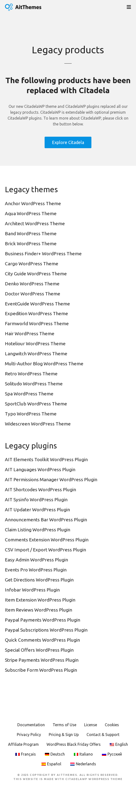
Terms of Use (64, 725)
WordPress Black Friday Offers (74, 744)
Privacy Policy (29, 734)
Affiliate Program (23, 744)
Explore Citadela (68, 142)
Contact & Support (103, 734)
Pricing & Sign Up (64, 734)
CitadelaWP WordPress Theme (94, 779)
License (90, 725)
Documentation (31, 725)
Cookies (112, 725)
